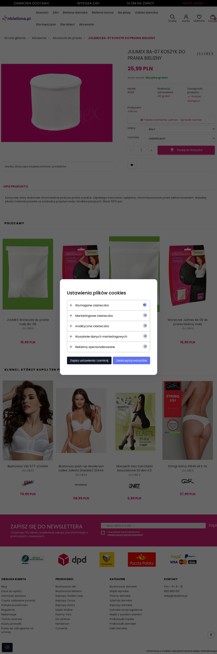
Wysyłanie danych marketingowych (100, 336)
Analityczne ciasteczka (91, 326)
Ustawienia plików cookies (95, 292)
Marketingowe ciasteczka (93, 315)
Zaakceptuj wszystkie (132, 360)
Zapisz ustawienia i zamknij (88, 360)
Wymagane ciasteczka (91, 305)
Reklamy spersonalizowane (94, 347)
